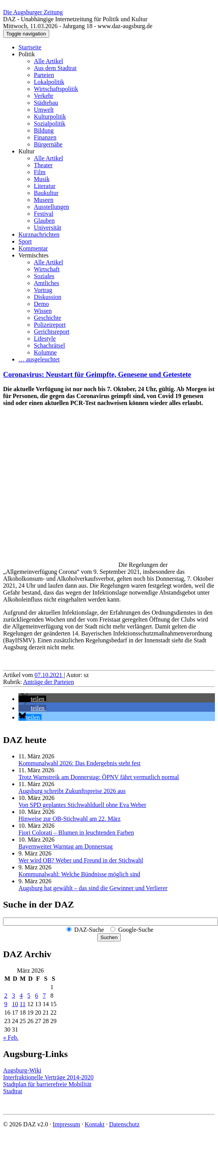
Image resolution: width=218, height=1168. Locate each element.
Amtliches (46, 283)
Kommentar (33, 248)
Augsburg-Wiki (22, 1070)
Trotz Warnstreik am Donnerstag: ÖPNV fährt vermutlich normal (98, 777)
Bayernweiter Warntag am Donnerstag (65, 846)
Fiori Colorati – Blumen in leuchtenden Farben (76, 832)
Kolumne (45, 352)
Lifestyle (45, 338)
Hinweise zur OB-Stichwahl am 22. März (69, 818)
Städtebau (46, 102)
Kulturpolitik (50, 116)
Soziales (44, 276)
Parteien (44, 75)
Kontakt (95, 1124)
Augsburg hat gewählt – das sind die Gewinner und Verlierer (92, 888)
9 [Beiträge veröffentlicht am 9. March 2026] (5, 1004)
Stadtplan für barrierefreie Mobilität (47, 1084)
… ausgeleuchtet (39, 359)
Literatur (44, 186)
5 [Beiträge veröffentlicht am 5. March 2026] (28, 995)
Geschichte (47, 317)
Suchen (109, 937)
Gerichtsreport (51, 331)
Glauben (44, 220)
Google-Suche (135, 929)
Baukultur (46, 193)
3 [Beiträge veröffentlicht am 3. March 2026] (13, 995)
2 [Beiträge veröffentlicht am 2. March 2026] (5, 995)
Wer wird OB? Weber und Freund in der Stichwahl (80, 860)
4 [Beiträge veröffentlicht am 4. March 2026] (21, 995)
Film (39, 172)
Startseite (30, 47)
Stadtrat (12, 1091)
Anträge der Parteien (48, 682)
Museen (43, 200)
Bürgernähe (48, 144)
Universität (47, 227)
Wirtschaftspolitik (56, 89)
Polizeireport (50, 324)
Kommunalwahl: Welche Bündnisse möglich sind (79, 874)
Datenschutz (124, 1124)
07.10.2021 (49, 675)
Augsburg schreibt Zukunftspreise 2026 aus (72, 791)
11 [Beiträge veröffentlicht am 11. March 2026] (22, 1004)
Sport (25, 241)
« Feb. (10, 1037)
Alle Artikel (48, 61)
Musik (42, 179)
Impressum (66, 1124)
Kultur (26, 151)
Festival (43, 213)
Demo (41, 304)
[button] (32, 699)
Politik (26, 54)
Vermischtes (33, 255)
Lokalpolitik (49, 82)
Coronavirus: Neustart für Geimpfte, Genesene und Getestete (97, 374)
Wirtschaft (47, 269)
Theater (43, 165)
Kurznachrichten (39, 234)
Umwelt (44, 109)
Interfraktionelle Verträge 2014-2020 (48, 1077)
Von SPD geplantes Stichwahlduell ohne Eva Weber (82, 805)
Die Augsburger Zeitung (33, 12)
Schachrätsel (49, 345)
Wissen (43, 311)
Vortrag (43, 290)
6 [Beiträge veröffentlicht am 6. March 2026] (36, 995)
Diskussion (47, 297)
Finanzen (45, 137)
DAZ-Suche (89, 929)
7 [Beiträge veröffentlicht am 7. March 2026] (44, 995)
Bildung (44, 130)
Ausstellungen (51, 206)
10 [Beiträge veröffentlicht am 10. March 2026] (15, 1004)
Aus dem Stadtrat (55, 68)
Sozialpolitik (49, 123)
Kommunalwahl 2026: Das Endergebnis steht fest (79, 763)
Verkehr (43, 95)
